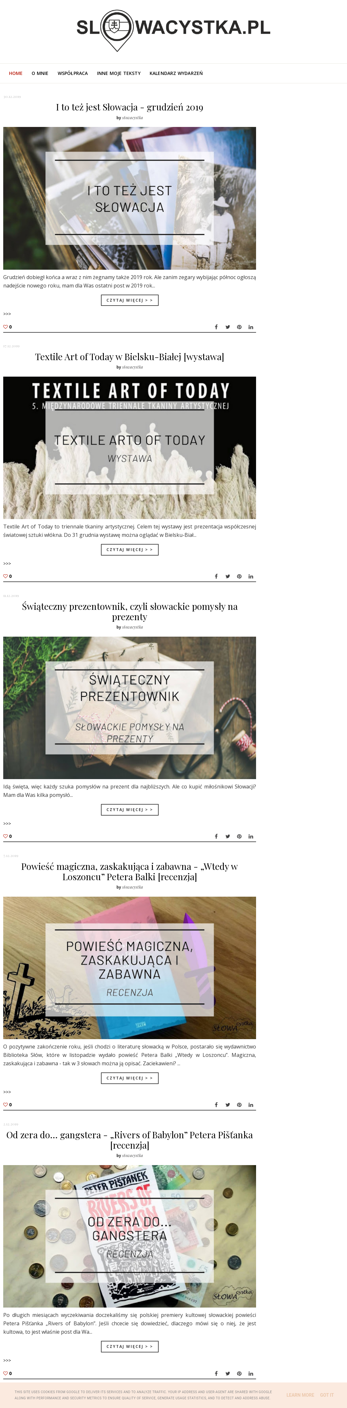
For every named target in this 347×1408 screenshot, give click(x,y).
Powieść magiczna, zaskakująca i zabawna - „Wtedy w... (291, 642)
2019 (259, 586)
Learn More (300, 1395)
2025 (259, 540)
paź (264, 676)
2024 (259, 547)
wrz (264, 683)
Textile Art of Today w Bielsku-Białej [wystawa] (117, 344)
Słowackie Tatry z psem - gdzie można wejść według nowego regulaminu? (307, 350)
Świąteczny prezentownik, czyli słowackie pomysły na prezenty (117, 586)
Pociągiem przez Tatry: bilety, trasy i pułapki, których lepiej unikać (303, 378)
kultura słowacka (273, 430)
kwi (263, 722)
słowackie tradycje (274, 462)
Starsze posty (211, 1348)
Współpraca (73, 73)
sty (263, 745)
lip (262, 699)
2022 (259, 562)
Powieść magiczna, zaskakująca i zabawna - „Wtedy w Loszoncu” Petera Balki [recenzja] (117, 833)
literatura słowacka (276, 440)
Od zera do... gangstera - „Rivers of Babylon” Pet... (293, 657)
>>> (7, 300)
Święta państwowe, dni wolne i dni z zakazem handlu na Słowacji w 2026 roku (306, 320)
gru (263, 592)
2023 (259, 555)
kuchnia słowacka (273, 494)
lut (263, 737)
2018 (259, 752)
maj (264, 714)
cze (263, 706)
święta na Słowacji (274, 472)
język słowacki (305, 483)
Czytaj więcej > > (117, 286)
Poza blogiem (317, 211)
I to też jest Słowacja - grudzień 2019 (117, 107)
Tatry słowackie (270, 451)
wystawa (315, 494)
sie (263, 691)
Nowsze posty (24, 1348)
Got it (327, 1395)
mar (264, 729)
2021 (259, 570)
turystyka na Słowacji (278, 419)
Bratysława (264, 483)
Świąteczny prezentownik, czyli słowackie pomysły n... (290, 627)
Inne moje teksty (119, 73)
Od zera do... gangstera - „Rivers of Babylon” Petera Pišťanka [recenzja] (117, 1097)
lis (262, 668)
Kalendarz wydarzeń (176, 73)
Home (16, 73)
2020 (259, 578)
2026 (259, 532)
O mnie (40, 73)
